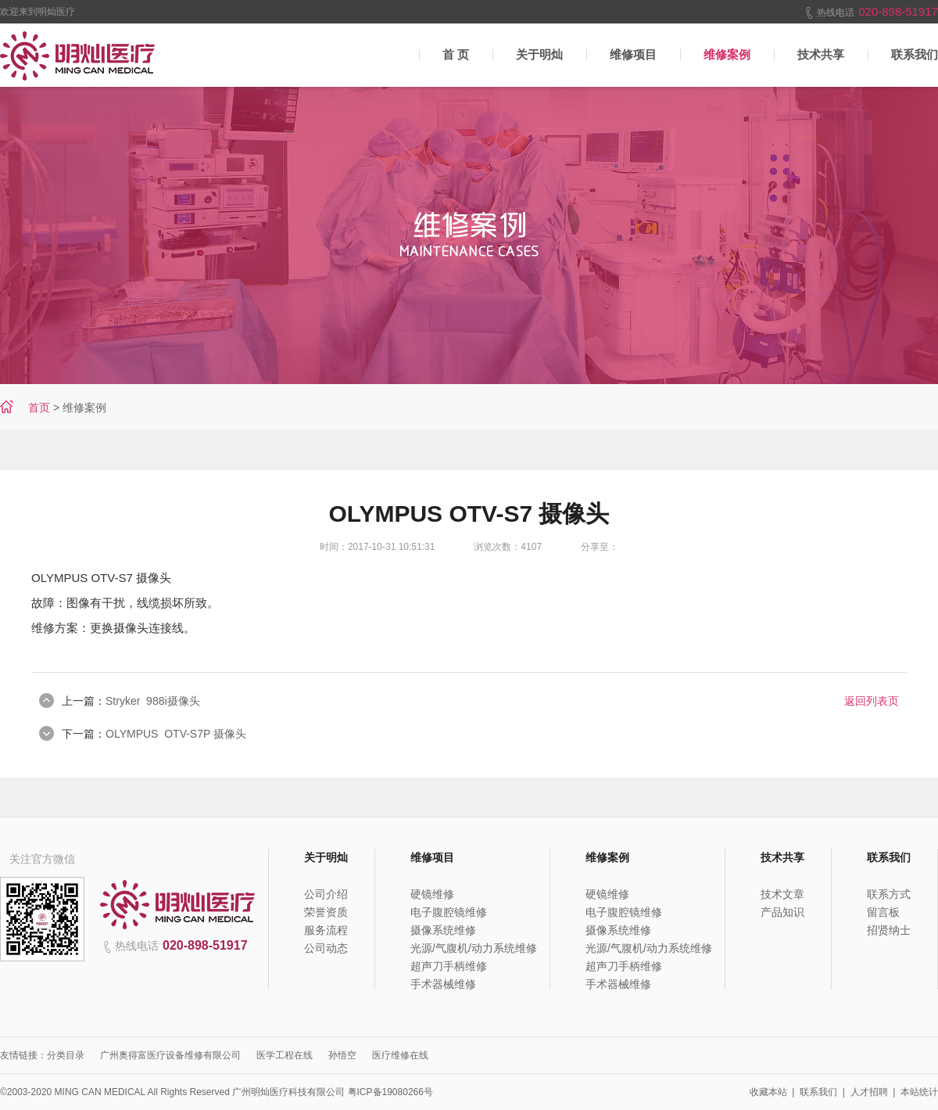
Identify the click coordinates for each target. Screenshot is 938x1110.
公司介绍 (326, 894)
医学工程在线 (284, 1055)
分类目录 (65, 1055)
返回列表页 (871, 701)
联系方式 (889, 894)
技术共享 (820, 54)
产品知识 (782, 912)
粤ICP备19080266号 (390, 1092)
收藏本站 (768, 1092)
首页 (39, 407)
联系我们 (818, 1092)
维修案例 (727, 54)
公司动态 (326, 948)
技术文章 (782, 894)
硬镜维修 (432, 894)
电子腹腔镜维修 (448, 912)
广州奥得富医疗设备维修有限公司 (170, 1055)
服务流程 (326, 930)
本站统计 (919, 1092)
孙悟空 (342, 1055)
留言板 (883, 912)
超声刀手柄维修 (448, 966)
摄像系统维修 (443, 930)
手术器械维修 (443, 984)
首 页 (455, 54)
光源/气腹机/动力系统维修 (473, 948)
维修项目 (633, 54)
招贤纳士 (889, 930)
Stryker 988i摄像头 (153, 701)
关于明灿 (539, 54)
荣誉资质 (326, 912)
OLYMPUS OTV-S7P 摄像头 (176, 733)
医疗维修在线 (400, 1055)
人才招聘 (869, 1092)
